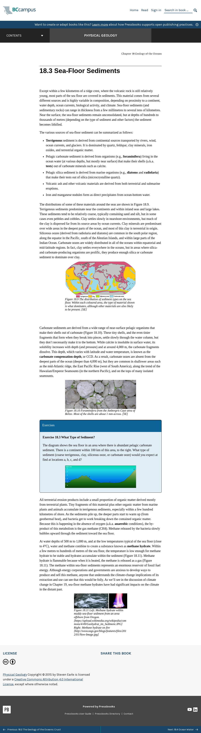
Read (144, 10)
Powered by (99, 706)
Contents (24, 35)
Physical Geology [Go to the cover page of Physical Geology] (100, 35)
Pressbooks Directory (107, 713)
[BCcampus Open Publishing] (19, 10)
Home (134, 10)
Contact (128, 713)
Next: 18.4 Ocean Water (183, 729)
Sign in (156, 10)
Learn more (100, 24)
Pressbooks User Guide (78, 713)
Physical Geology (15, 675)
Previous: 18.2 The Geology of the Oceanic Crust (32, 729)
